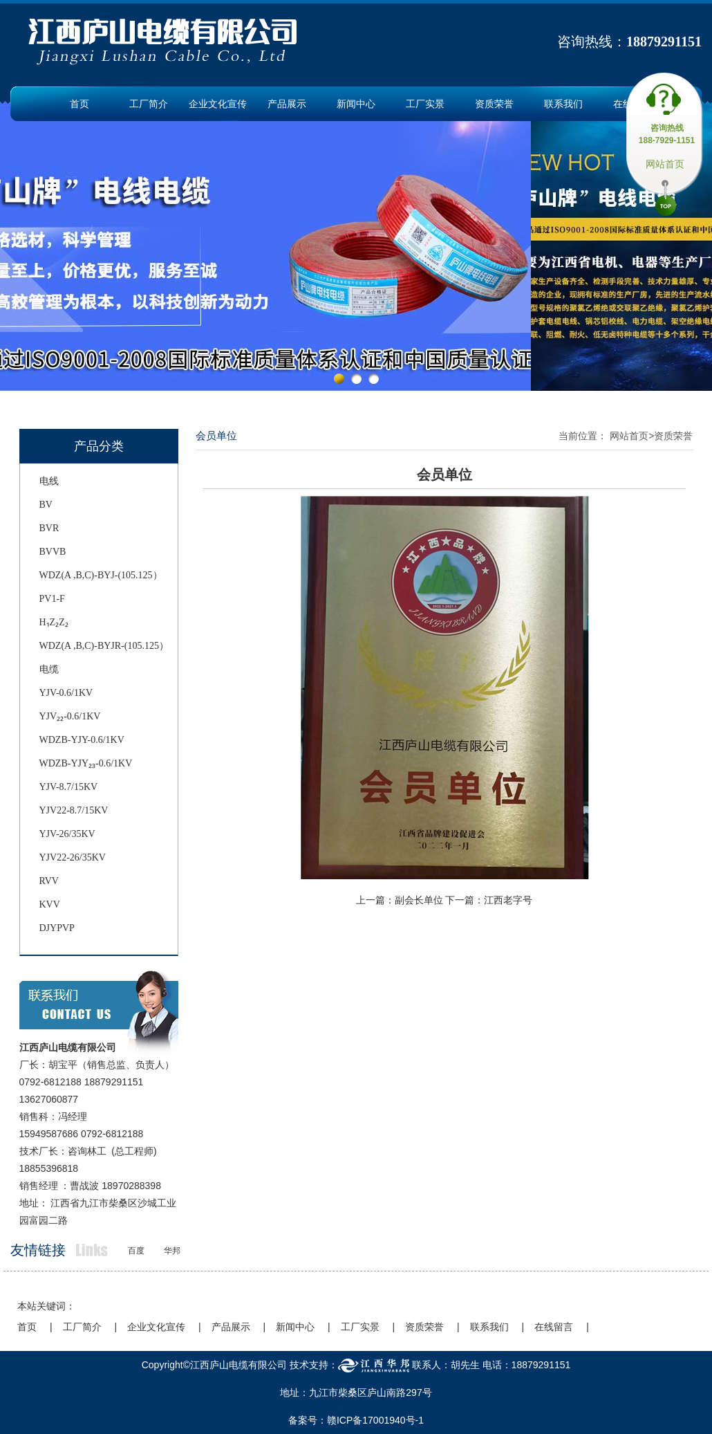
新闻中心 (356, 103)
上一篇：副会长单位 (399, 900)
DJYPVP (57, 928)
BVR (49, 528)
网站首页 (665, 163)
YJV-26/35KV (67, 834)
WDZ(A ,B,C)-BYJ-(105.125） (100, 575)
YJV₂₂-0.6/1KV (70, 716)
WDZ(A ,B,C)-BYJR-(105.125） (104, 646)
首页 (79, 103)
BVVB (52, 551)
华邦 (172, 1251)
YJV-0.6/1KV (66, 693)
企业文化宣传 (218, 103)
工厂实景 (425, 103)
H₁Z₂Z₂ (53, 622)
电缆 (49, 669)
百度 (136, 1251)
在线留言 (553, 1326)
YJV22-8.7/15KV (74, 810)
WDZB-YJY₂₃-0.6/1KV (86, 763)
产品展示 (287, 103)
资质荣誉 (494, 103)
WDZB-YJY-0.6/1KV (81, 740)
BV (46, 504)
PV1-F (52, 599)
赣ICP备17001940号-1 (375, 1420)
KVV (49, 904)
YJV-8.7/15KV (68, 787)
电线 (49, 481)
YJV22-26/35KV (72, 857)
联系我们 (563, 103)
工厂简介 (148, 103)
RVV (49, 881)
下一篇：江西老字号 (488, 900)
